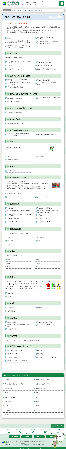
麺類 (38, 259)
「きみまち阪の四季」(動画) (15, 87)
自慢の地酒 (40, 156)
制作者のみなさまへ (12, 354)
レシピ (9, 296)
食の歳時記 (40, 307)
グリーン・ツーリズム (43, 197)
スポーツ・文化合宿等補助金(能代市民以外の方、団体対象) (18, 134)
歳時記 (12, 303)
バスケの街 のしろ (42, 222)
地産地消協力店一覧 (12, 159)
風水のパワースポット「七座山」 (16, 222)
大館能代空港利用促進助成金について (47, 134)
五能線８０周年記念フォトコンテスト (47, 69)
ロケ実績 (39, 350)
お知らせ (13, 53)
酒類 (38, 263)
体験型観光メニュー (18, 177)
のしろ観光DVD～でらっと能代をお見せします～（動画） (18, 83)
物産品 (12, 251)
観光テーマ (14, 204)
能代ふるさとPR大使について (45, 62)
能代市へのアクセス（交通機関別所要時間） (18, 325)
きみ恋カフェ (11, 65)
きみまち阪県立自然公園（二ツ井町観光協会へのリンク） (17, 215)
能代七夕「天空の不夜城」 (44, 80)
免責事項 (27, 436)
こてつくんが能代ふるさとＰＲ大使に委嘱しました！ (18, 62)
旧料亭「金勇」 (16, 119)
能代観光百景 (15, 229)
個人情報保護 (15, 436)
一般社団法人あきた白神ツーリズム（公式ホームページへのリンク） (46, 38)
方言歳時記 (10, 307)
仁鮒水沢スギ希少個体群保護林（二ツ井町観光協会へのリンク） (47, 211)
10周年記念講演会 (12, 357)
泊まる (12, 166)
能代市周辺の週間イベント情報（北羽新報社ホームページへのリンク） (17, 46)
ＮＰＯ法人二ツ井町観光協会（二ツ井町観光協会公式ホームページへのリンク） (17, 42)
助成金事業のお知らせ (19, 130)
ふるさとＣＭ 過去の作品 (14, 112)
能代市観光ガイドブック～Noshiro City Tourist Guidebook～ (17, 80)
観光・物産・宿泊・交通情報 (17, 375)
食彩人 (12, 277)
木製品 (9, 259)
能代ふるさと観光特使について (45, 65)
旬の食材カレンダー (12, 293)
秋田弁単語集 (11, 311)
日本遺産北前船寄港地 (13, 218)
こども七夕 (40, 215)
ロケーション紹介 (12, 364)
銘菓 (8, 263)
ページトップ (58, 426)
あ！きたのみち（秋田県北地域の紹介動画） (47, 83)
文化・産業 (10, 240)
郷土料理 (9, 156)
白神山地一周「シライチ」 (14, 193)
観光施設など (40, 237)
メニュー (9, 197)
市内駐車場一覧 (11, 329)
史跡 (8, 244)
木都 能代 (10, 208)
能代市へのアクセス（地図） (45, 322)
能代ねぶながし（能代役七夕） (45, 208)
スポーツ (39, 240)
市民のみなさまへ (42, 354)
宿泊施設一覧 (11, 170)
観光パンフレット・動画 (20, 76)
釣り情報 (13, 336)
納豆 (38, 266)
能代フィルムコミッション (21, 346)
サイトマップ (39, 436)
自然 (8, 237)
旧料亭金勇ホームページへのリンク (17, 123)
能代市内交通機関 (12, 322)
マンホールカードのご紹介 (44, 218)
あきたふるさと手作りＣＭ (21, 108)
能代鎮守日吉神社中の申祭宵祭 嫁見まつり (18, 211)
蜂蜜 (8, 266)
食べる (12, 141)
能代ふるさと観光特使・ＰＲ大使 (23, 94)
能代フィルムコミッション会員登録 (17, 360)
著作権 (51, 436)
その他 (9, 270)
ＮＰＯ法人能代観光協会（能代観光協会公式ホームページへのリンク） (47, 42)
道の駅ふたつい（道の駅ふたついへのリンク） (47, 325)
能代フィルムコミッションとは (15, 350)
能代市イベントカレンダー (14, 38)
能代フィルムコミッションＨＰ (45, 357)
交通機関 (13, 318)
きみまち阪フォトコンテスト (15, 69)
